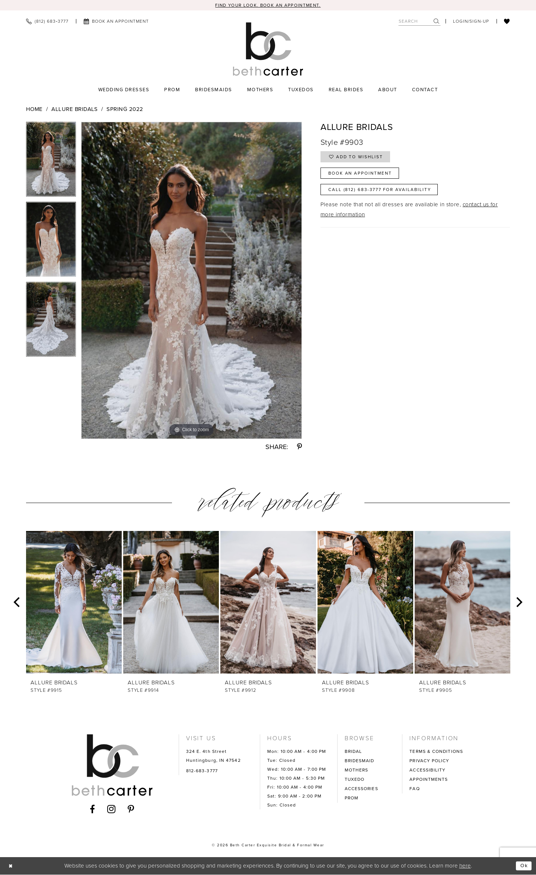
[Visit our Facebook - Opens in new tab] (92, 809)
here (465, 866)
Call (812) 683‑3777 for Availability (386, 194)
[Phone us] (47, 22)
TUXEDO (355, 780)
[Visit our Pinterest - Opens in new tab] (131, 809)
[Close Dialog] (11, 866)
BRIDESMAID (359, 761)
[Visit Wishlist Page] (507, 22)
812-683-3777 (202, 771)
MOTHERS (356, 770)
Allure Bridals (74, 110)
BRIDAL (353, 752)
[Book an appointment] (116, 22)
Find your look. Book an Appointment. (268, 5)
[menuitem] (47, 22)
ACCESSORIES (361, 789)
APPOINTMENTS (428, 780)
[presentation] (74, 603)
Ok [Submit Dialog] (523, 866)
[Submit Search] (437, 21)
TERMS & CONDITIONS (436, 752)
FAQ (414, 789)
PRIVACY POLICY (429, 761)
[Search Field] (419, 21)
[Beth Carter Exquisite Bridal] (268, 49)
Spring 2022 (124, 110)
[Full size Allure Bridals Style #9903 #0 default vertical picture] (192, 281)
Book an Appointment (364, 176)
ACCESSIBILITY (427, 770)
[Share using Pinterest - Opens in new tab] (299, 447)
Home (34, 110)
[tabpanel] (51, 162)
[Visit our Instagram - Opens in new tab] (111, 809)
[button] (471, 22)
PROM (351, 798)
